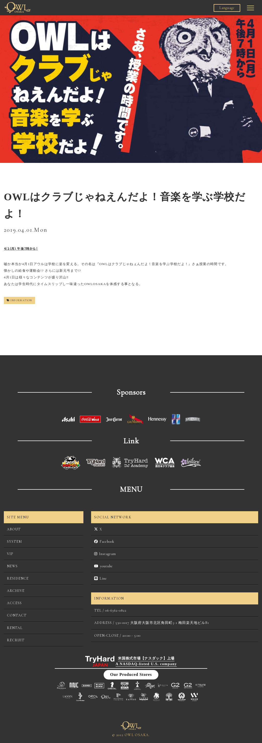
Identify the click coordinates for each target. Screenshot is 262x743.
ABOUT (14, 529)
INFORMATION (19, 300)
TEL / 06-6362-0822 (110, 610)
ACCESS (14, 603)
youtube (103, 566)
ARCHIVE (16, 591)
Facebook (104, 541)
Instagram (105, 554)
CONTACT (17, 615)
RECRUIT (16, 640)
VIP (10, 554)
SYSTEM (14, 541)
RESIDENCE (18, 578)
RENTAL (15, 628)
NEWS (12, 566)
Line (100, 578)
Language (227, 8)
